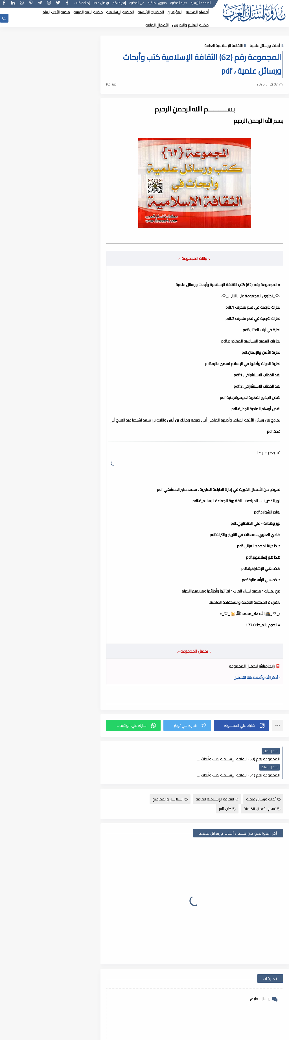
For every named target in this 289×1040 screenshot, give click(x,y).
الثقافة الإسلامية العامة (223, 45)
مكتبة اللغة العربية (88, 12)
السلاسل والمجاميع (170, 783)
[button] (241, 725)
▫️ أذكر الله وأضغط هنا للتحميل (256, 677)
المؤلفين (174, 12)
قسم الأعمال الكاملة (262, 792)
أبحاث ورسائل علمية (265, 45)
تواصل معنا (101, 5)
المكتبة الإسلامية (120, 12)
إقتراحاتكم (119, 5)
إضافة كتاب (82, 5)
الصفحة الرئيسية (201, 5)
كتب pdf (227, 792)
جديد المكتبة (178, 5)
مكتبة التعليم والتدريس (190, 25)
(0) (114, 84)
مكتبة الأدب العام (56, 12)
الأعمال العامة (156, 25)
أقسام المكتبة (197, 12)
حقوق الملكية (157, 5)
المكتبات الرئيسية (150, 12)
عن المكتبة (137, 5)
